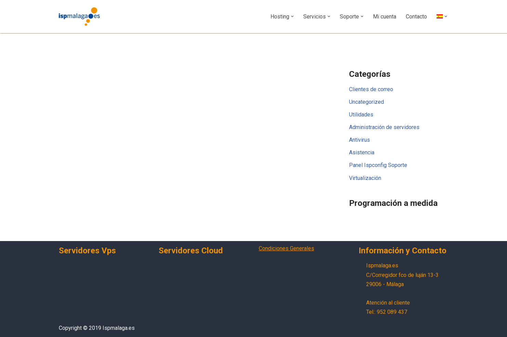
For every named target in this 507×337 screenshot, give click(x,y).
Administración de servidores (384, 127)
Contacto (416, 16)
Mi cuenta (384, 16)
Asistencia (361, 153)
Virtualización (365, 178)
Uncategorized (366, 102)
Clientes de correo (371, 89)
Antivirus (359, 140)
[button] (292, 16)
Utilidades (361, 114)
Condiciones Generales (286, 248)
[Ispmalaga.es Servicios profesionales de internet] (79, 16)
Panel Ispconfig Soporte (378, 165)
